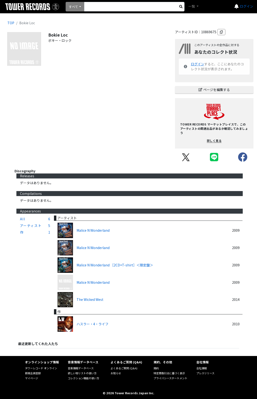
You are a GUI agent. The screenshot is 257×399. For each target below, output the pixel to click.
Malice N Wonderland (93, 230)
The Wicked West (90, 299)
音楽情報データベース (81, 368)
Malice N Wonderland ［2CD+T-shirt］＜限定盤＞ (115, 265)
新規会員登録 (33, 373)
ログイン (246, 6)
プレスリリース (205, 373)
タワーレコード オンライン (41, 368)
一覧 (192, 6)
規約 (156, 368)
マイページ (31, 378)
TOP (10, 22)
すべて (73, 6)
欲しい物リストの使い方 (82, 373)
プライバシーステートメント (170, 378)
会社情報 (201, 368)
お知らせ (116, 373)
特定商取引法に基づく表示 (169, 373)
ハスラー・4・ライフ (92, 324)
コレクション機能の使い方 (83, 378)
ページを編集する (214, 89)
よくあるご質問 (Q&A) (124, 368)
